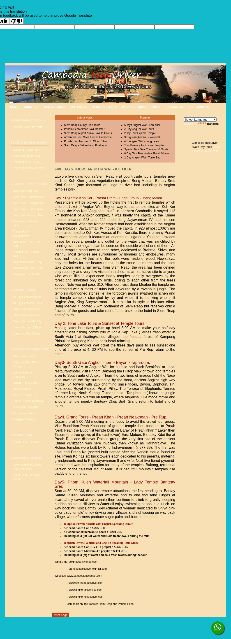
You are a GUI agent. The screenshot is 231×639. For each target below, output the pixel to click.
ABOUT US (31, 107)
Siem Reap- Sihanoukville (28, 197)
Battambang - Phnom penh (25, 223)
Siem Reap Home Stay (26, 156)
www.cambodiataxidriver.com (84, 575)
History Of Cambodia (25, 407)
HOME (14, 107)
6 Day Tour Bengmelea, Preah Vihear (146, 153)
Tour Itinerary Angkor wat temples (144, 145)
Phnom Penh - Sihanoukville (21, 233)
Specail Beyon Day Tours (28, 127)
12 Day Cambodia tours (27, 297)
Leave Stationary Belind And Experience (27, 467)
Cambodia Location (24, 356)
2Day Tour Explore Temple (140, 133)
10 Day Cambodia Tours (27, 303)
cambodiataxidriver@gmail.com (87, 568)
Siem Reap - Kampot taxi (28, 203)
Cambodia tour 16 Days (27, 327)
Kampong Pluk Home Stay (29, 168)
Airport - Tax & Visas (25, 382)
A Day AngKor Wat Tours (139, 129)
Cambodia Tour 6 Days (26, 333)
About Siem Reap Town (27, 442)
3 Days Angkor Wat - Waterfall (142, 137)
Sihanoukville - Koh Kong (28, 268)
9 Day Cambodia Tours (26, 309)
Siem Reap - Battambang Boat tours (86, 145)
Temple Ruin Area (23, 413)
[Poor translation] (16, 21)
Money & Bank (21, 388)
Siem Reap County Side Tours (82, 125)
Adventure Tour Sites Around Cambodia (88, 137)
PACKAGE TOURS (134, 107)
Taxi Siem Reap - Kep (26, 191)
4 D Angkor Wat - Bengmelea (141, 141)
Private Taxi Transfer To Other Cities (85, 141)
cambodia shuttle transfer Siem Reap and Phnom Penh (100, 604)
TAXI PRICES (78, 107)
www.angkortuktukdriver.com (86, 596)
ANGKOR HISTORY (25, 395)
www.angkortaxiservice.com (85, 589)
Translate (208, 123)
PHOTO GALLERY (104, 107)
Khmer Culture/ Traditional (28, 401)
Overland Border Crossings (23, 374)
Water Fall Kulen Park (26, 149)
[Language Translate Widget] (200, 119)
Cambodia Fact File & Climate (26, 364)
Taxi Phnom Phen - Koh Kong (27, 243)
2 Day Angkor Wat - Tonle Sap (142, 157)
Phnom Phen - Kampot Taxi (26, 254)
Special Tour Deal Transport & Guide (146, 149)
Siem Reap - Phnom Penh (28, 215)
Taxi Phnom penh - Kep (27, 274)
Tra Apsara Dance (24, 419)
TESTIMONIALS (199, 107)
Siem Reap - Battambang (28, 209)
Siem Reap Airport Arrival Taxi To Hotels (88, 133)
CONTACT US (174, 107)
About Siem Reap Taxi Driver (26, 477)
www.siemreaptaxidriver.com (86, 582)
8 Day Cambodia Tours (26, 315)
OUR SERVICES (54, 107)
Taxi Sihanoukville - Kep (27, 262)
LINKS (156, 107)
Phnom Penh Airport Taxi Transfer (84, 129)
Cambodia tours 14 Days (28, 321)
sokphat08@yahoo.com (83, 561)
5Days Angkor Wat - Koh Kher (142, 125)
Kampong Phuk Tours (26, 162)
